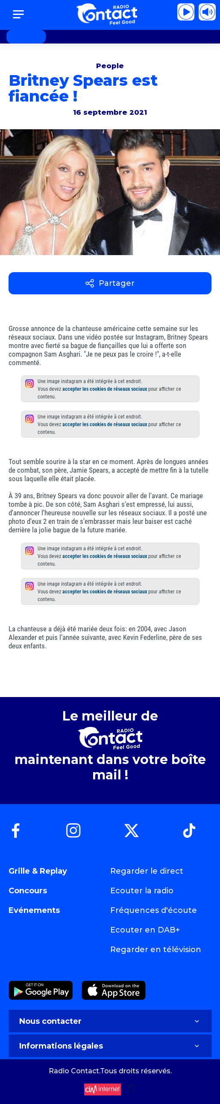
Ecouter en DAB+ (145, 930)
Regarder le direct (146, 871)
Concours (28, 890)
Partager (110, 283)
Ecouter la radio (141, 890)
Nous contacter (110, 1021)
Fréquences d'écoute (153, 910)
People (110, 66)
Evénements (34, 910)
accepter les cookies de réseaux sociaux (104, 389)
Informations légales (110, 1046)
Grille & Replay (38, 871)
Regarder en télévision (155, 949)
